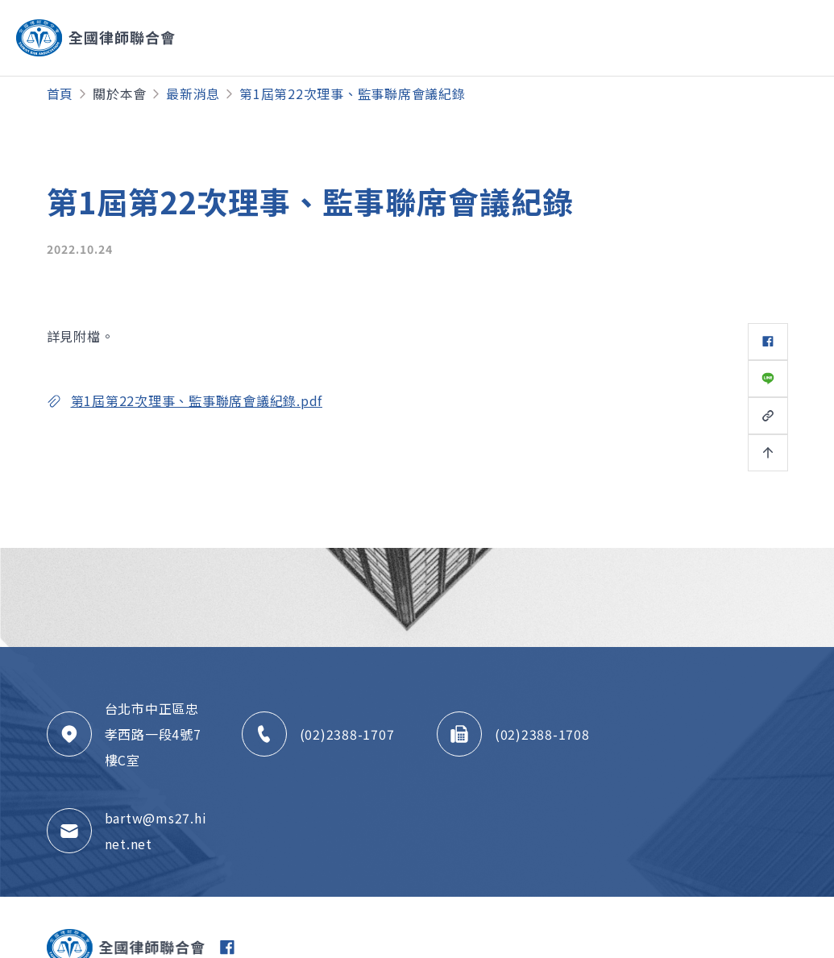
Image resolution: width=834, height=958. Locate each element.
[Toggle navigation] (756, 37)
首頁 (60, 93)
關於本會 (120, 93)
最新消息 (193, 93)
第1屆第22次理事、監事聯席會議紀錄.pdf (197, 400)
